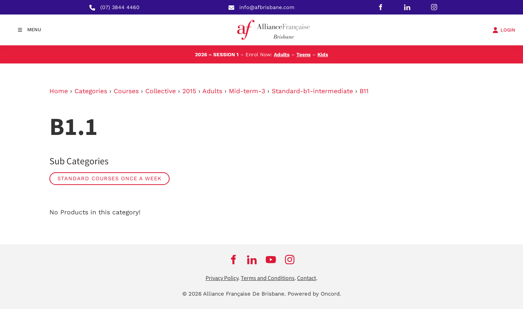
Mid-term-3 (247, 91)
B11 (364, 91)
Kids (322, 54)
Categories (90, 91)
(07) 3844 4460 (119, 7)
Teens (303, 54)
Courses (126, 91)
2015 (189, 91)
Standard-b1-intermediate (312, 91)
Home (58, 91)
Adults (281, 54)
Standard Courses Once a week (109, 178)
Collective (160, 91)
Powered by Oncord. (314, 294)
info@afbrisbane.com (267, 7)
